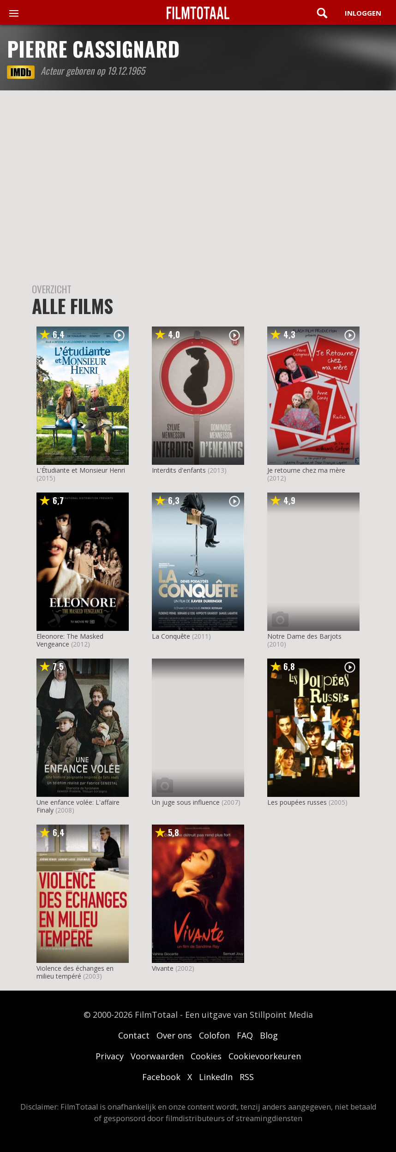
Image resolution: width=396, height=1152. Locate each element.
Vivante (163, 968)
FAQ (245, 1035)
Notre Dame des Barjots (304, 636)
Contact (134, 1035)
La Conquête (171, 636)
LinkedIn (216, 1076)
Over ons (174, 1035)
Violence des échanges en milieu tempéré (75, 972)
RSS (247, 1076)
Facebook (161, 1076)
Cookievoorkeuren (264, 1056)
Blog (269, 1035)
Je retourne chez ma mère (306, 470)
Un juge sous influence (186, 802)
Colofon (214, 1035)
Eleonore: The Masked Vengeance (69, 640)
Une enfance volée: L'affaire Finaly (78, 806)
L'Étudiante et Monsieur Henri (80, 470)
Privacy (110, 1056)
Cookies (206, 1056)
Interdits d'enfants (179, 470)
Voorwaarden (157, 1056)
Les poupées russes (297, 802)
